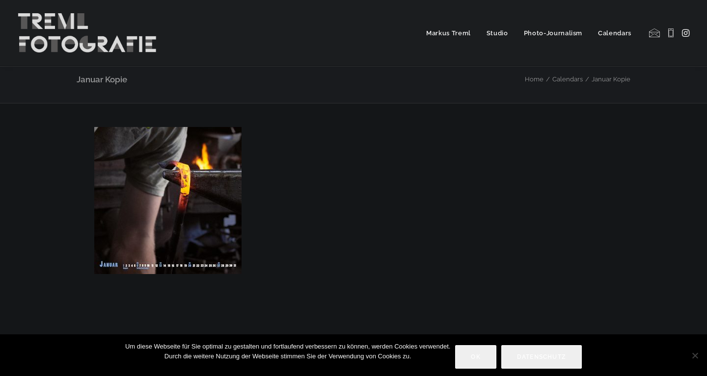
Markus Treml (448, 33)
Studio (497, 33)
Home (534, 79)
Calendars (614, 33)
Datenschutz (541, 356)
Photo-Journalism (553, 33)
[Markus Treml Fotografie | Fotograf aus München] (89, 32)
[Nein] (695, 355)
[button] (655, 33)
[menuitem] (448, 33)
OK (475, 356)
